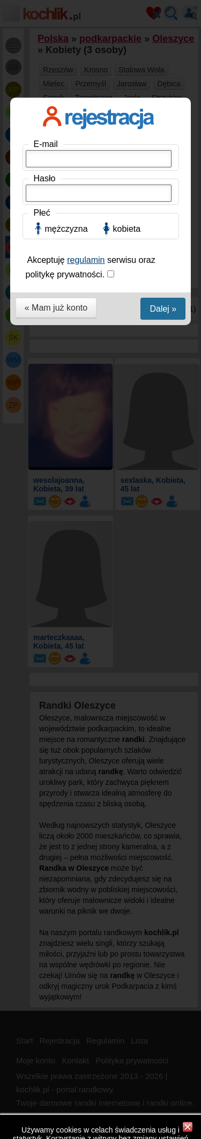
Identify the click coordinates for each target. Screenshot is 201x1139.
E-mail (46, 144)
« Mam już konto (56, 307)
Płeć (42, 212)
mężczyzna (66, 228)
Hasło (45, 178)
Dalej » (163, 308)
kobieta (127, 228)
